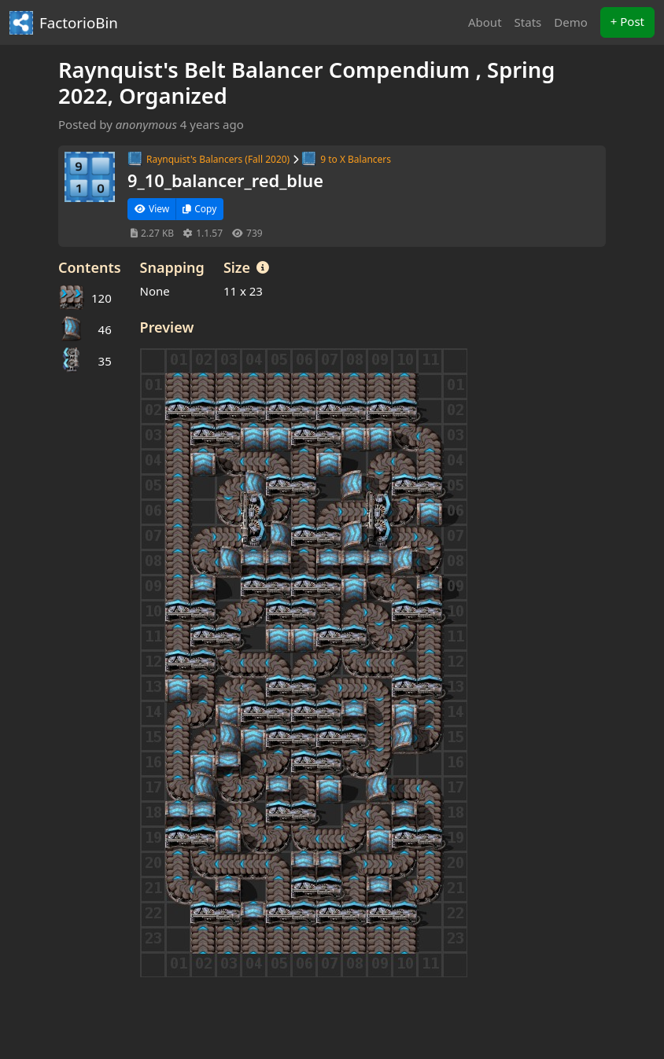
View (152, 208)
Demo (571, 22)
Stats (528, 22)
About (485, 22)
